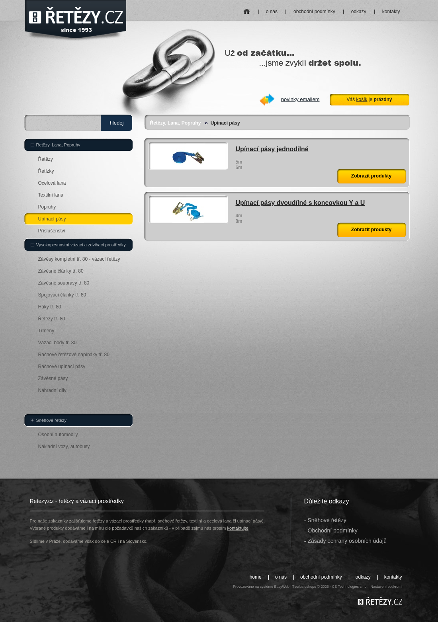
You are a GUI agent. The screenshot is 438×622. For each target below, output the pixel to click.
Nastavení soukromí (386, 587)
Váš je (369, 99)
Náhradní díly (52, 390)
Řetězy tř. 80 (51, 319)
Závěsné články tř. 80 (61, 271)
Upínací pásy (52, 219)
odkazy (358, 11)
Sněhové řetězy (51, 420)
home (256, 577)
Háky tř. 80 (49, 307)
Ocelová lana (52, 183)
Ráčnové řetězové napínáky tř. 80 (74, 354)
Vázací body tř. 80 (57, 342)
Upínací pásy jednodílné (272, 149)
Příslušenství (52, 231)
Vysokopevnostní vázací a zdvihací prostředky (81, 244)
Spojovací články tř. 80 (62, 295)
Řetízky (46, 171)
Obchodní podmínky (333, 530)
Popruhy (47, 207)
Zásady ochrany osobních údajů (347, 541)
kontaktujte (237, 528)
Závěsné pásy (53, 378)
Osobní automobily (58, 434)
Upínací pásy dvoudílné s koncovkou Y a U (300, 202)
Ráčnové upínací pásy (62, 366)
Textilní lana (50, 195)
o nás (272, 11)
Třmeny (46, 330)
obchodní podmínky (314, 11)
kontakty (391, 11)
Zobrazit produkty (371, 176)
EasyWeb (281, 587)
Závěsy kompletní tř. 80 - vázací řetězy (79, 259)
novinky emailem (300, 99)
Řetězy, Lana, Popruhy (175, 123)
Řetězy (45, 159)
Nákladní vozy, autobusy (64, 446)
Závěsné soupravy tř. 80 (64, 283)
